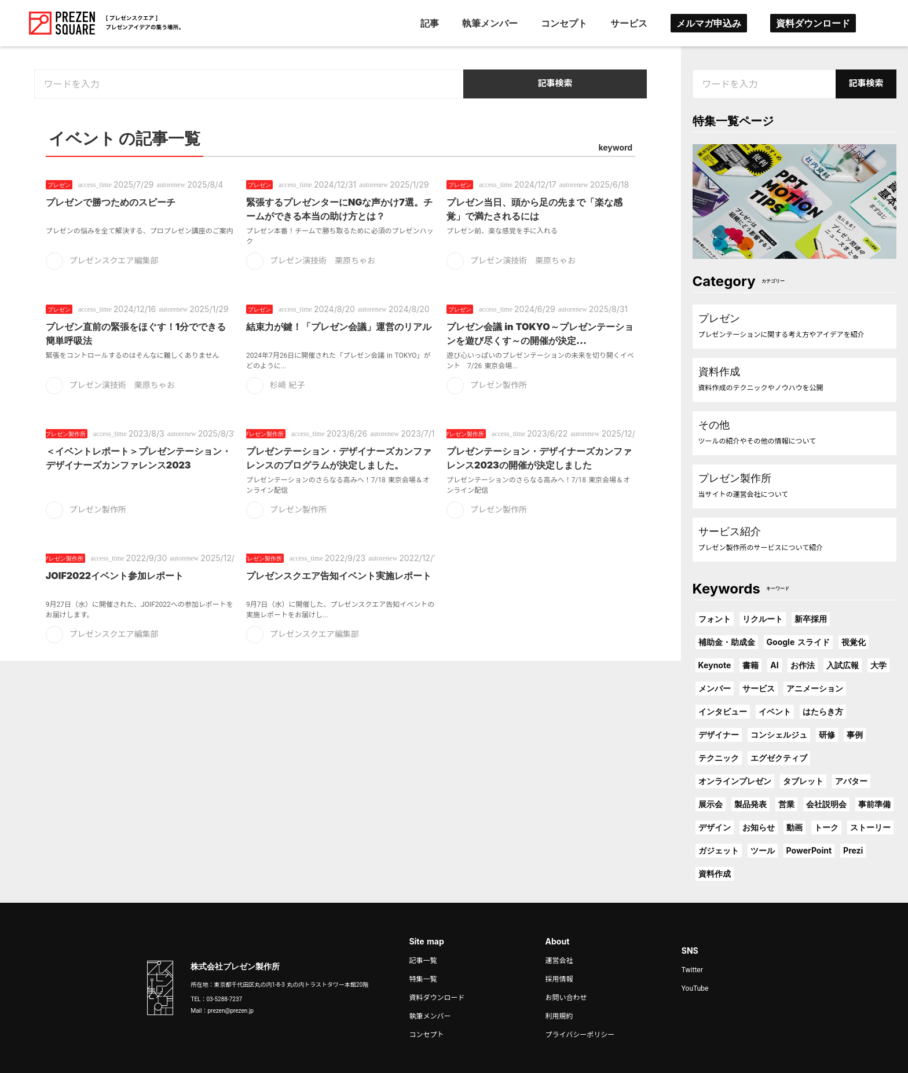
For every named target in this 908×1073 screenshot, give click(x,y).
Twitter (692, 969)
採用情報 (559, 979)
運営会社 (559, 960)
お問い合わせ (566, 997)
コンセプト (564, 23)
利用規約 (559, 1016)
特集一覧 (423, 979)
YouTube (695, 988)
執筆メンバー (490, 23)
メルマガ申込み (708, 23)
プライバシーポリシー (580, 1034)
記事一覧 (423, 960)
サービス (628, 23)
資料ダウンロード (813, 23)
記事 (429, 23)
